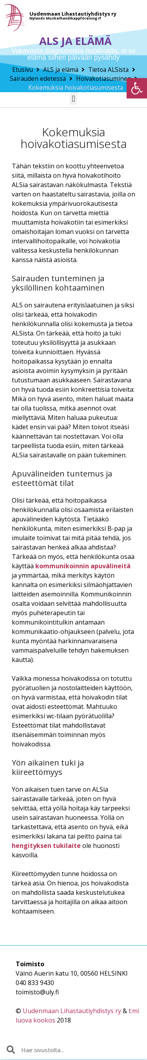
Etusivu (22, 70)
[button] (137, 88)
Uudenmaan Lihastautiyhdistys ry (72, 1010)
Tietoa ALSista (108, 70)
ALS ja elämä (60, 70)
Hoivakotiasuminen (103, 79)
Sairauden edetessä (38, 79)
